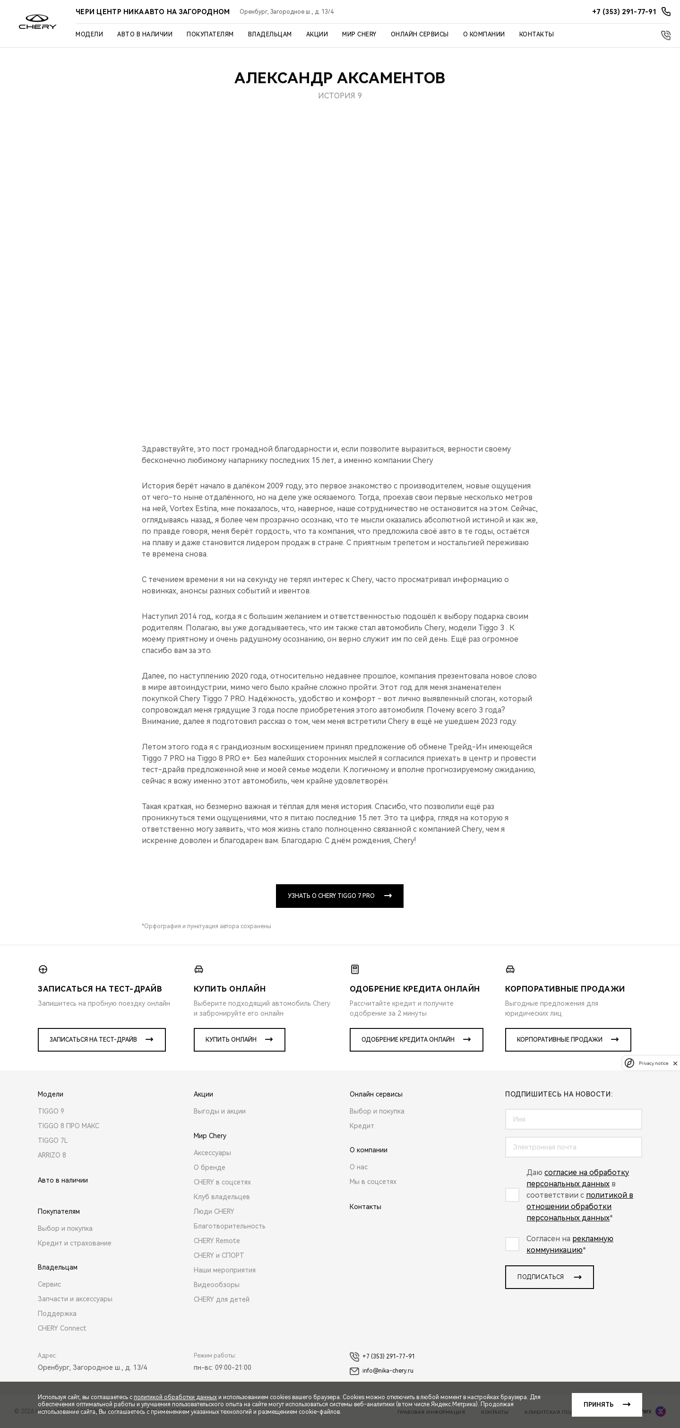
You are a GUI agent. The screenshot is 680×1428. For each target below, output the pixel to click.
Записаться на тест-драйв (93, 1039)
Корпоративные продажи (560, 1039)
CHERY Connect (62, 1328)
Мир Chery (359, 34)
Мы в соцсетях (373, 1181)
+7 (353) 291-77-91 (382, 1357)
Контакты (536, 34)
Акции (317, 34)
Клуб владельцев (222, 1197)
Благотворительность (230, 1226)
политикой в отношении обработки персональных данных (579, 1206)
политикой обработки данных (175, 1397)
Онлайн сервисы (420, 34)
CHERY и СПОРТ (219, 1255)
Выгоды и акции (220, 1111)
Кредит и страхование (75, 1243)
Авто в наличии (144, 34)
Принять (598, 1405)
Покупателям (210, 34)
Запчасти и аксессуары (75, 1299)
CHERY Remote (217, 1241)
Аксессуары (212, 1153)
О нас (359, 1167)
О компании (484, 34)
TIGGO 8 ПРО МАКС (68, 1126)
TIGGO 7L (53, 1140)
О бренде (209, 1167)
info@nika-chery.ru (381, 1371)
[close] (675, 1063)
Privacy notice (653, 1063)
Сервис (49, 1284)
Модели (89, 34)
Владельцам (270, 34)
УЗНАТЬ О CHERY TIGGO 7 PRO (331, 896)
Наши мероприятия (225, 1270)
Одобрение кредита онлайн (408, 1039)
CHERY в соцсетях (222, 1182)
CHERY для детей (222, 1299)
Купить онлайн (231, 1039)
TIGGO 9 (51, 1111)
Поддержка (57, 1313)
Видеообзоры (217, 1285)
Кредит (362, 1126)
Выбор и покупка (65, 1228)
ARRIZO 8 (52, 1155)
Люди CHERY (214, 1211)
